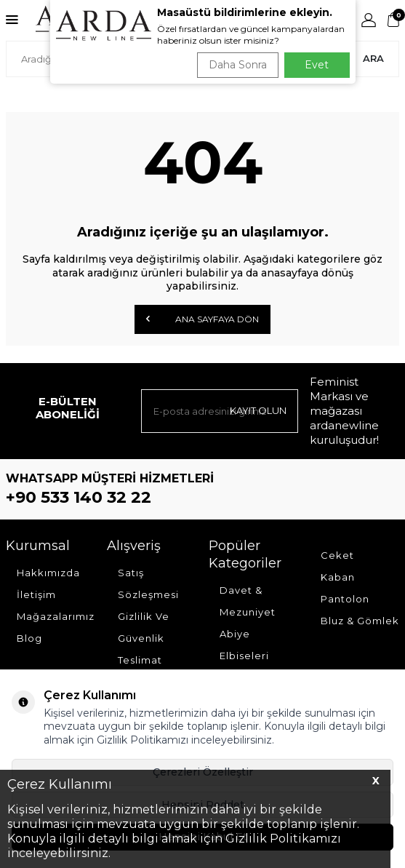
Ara (373, 58)
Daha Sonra (238, 64)
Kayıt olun (258, 410)
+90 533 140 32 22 (78, 497)
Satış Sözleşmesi (148, 583)
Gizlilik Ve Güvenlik (143, 627)
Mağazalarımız (56, 616)
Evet (317, 64)
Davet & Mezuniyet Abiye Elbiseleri (248, 622)
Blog (29, 638)
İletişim (36, 594)
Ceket (337, 555)
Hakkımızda (48, 572)
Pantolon (345, 599)
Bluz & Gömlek (360, 620)
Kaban (338, 577)
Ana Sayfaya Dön (202, 318)
